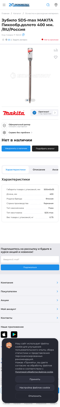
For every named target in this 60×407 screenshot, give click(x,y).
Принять (35, 379)
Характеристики (16, 169)
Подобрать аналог (45, 148)
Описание (39, 169)
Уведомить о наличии (16, 148)
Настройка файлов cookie (35, 387)
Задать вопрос (20, 39)
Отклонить (34, 395)
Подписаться (30, 267)
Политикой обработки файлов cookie (34, 372)
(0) (9, 39)
